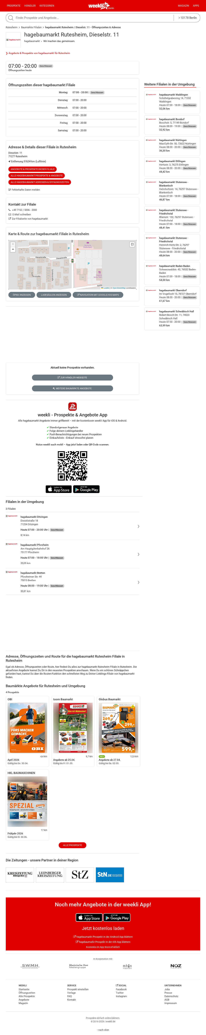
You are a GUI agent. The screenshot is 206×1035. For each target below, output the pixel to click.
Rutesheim (11, 27)
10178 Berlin (188, 17)
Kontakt (71, 999)
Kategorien (47, 5)
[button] (132, 244)
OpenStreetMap (119, 288)
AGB (166, 999)
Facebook (121, 989)
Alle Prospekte (72, 845)
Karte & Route (48, 234)
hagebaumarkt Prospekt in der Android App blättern (103, 936)
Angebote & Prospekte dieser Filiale (33, 169)
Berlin (111, 8)
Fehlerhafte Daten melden (24, 189)
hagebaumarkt (32, 41)
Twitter (120, 992)
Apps (196, 5)
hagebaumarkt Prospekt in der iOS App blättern (103, 941)
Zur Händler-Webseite (72, 377)
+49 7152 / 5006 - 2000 (23, 210)
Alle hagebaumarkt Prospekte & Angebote (37, 175)
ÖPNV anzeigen (22, 295)
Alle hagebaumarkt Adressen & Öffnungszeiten (40, 182)
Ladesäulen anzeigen (54, 295)
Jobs (167, 989)
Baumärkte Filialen (31, 27)
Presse (168, 992)
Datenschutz (171, 996)
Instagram (121, 996)
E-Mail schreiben (20, 214)
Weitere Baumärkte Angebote (72, 388)
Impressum (170, 1003)
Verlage (71, 992)
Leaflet (105, 288)
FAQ (69, 996)
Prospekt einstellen (77, 989)
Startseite (24, 989)
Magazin (183, 5)
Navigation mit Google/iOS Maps (98, 295)
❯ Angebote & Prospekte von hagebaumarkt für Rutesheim (38, 53)
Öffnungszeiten (27, 992)
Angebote (24, 999)
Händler (30, 5)
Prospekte (13, 5)
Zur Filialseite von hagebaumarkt (28, 218)
